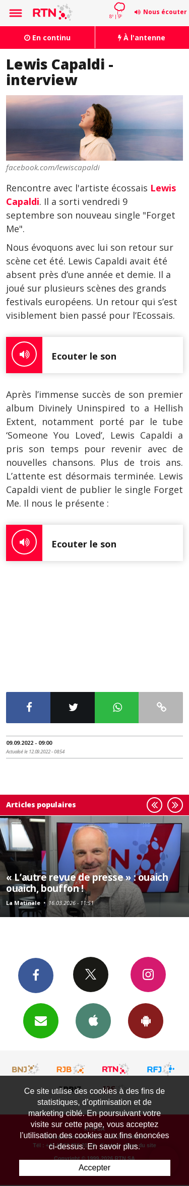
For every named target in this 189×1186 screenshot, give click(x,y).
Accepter (94, 1167)
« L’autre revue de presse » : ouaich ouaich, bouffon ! (87, 882)
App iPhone (93, 1020)
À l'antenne (141, 37)
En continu (47, 37)
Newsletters (40, 1020)
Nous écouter (165, 12)
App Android (145, 1020)
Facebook (35, 975)
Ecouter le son (61, 355)
